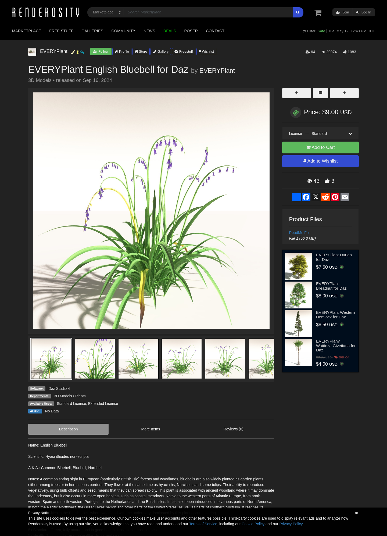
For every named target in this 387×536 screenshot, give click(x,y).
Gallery (161, 51)
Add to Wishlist (320, 161)
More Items (150, 429)
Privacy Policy (290, 524)
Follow (100, 51)
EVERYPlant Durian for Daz (334, 257)
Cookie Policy (253, 524)
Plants (80, 396)
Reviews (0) (233, 429)
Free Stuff (61, 31)
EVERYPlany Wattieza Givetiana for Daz (336, 345)
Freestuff (183, 51)
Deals (169, 31)
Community (124, 31)
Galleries (92, 31)
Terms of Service (203, 524)
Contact (215, 31)
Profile (122, 51)
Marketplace (26, 31)
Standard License (71, 403)
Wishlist (206, 51)
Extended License (103, 403)
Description (68, 429)
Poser (191, 31)
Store (141, 51)
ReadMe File (299, 233)
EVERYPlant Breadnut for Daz (331, 285)
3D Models (63, 396)
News (149, 31)
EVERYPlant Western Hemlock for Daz (335, 314)
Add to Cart (320, 147)
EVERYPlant (217, 70)
